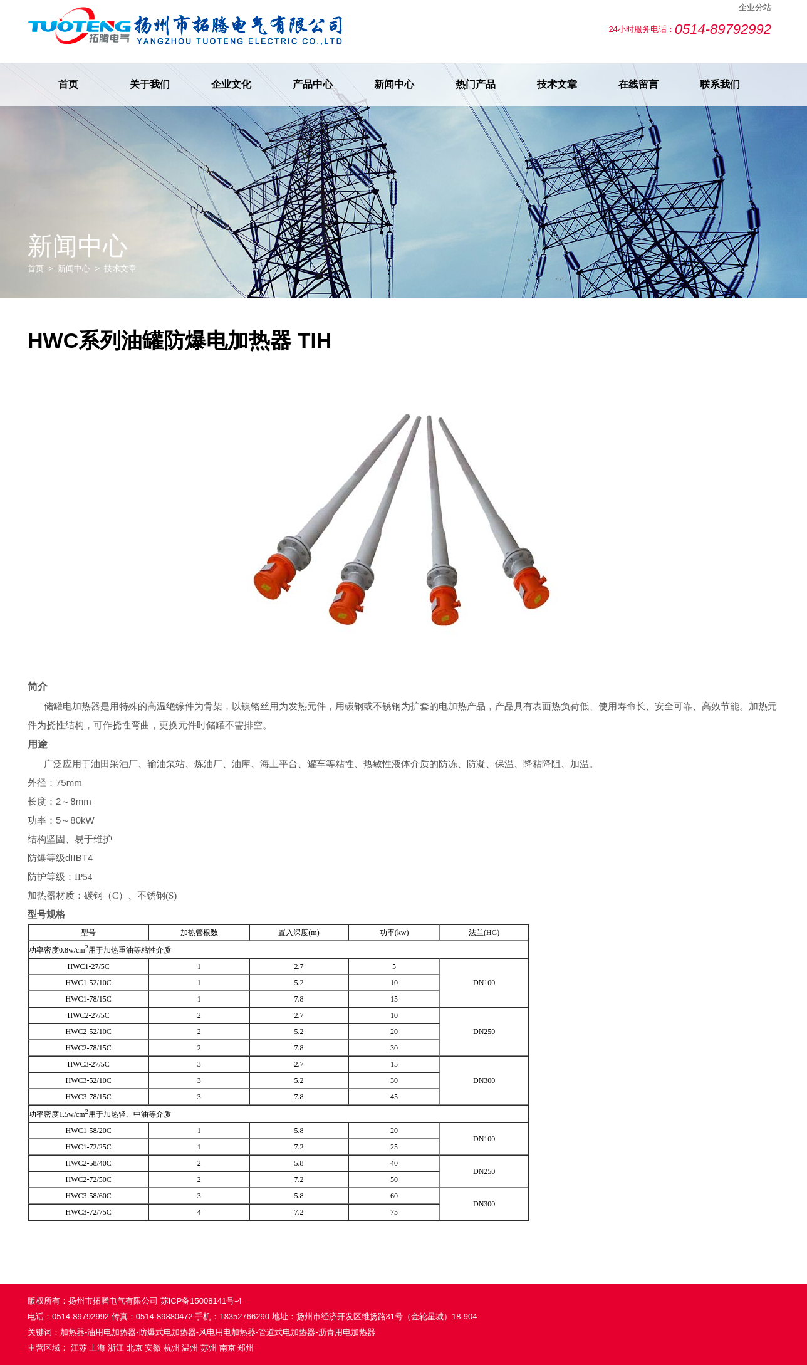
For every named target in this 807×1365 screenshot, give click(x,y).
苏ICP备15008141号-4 (201, 1300)
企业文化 (231, 84)
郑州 (245, 1347)
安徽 (153, 1347)
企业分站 (755, 7)
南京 (227, 1347)
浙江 (116, 1347)
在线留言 (638, 84)
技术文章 (557, 84)
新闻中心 (394, 84)
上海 (97, 1347)
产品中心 (313, 84)
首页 (68, 84)
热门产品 (476, 84)
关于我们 (150, 84)
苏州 (208, 1347)
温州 (190, 1347)
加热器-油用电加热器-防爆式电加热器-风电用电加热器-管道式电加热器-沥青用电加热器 (217, 1332)
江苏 (79, 1347)
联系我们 (720, 84)
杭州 (172, 1347)
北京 (135, 1347)
